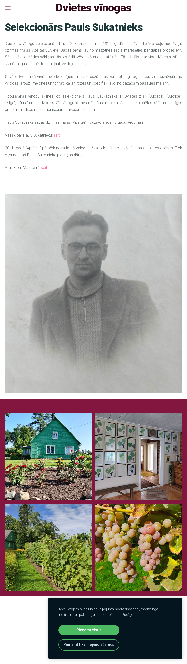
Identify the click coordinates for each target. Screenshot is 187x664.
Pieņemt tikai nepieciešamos (89, 644)
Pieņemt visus (89, 630)
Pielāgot (128, 615)
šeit (57, 135)
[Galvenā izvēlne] (8, 8)
